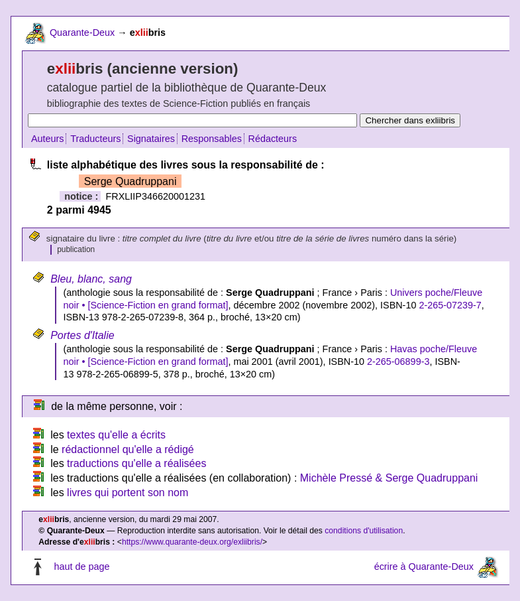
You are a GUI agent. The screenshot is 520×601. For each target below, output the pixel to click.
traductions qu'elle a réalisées (136, 463)
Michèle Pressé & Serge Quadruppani (389, 478)
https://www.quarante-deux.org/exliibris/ (192, 542)
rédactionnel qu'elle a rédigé (128, 449)
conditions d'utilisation (364, 530)
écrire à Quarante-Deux (424, 567)
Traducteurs (95, 138)
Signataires (151, 138)
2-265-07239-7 (450, 305)
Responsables (212, 138)
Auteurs (47, 138)
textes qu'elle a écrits (116, 434)
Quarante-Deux (82, 32)
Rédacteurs (272, 138)
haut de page (81, 567)
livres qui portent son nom (127, 492)
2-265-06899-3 (398, 361)
